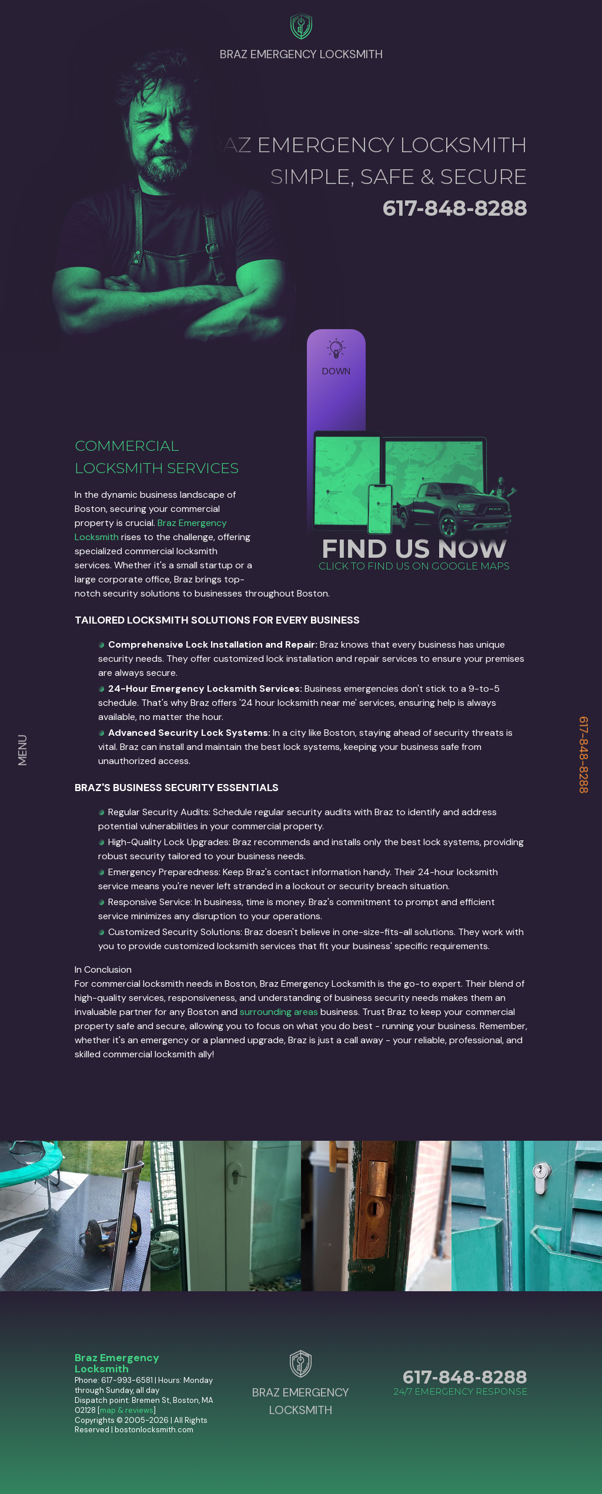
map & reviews (126, 1410)
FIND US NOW (414, 548)
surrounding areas (279, 1012)
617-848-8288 (583, 755)
